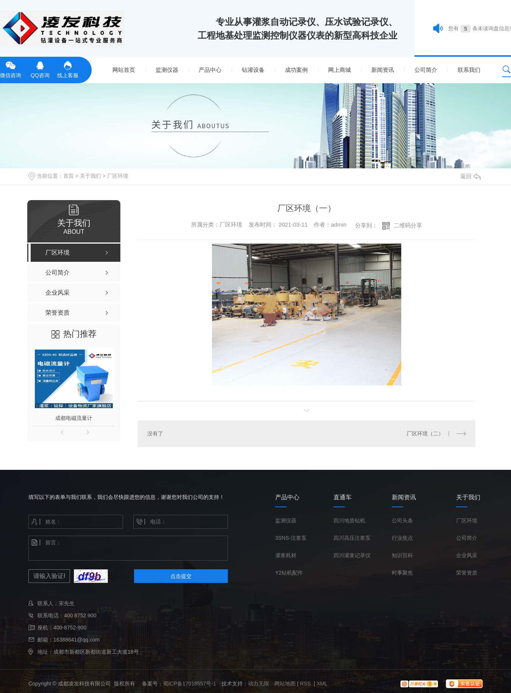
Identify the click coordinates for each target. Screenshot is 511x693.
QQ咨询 (40, 69)
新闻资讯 (382, 70)
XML (321, 684)
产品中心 (210, 70)
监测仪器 (167, 70)
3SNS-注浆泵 (291, 538)
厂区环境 (117, 176)
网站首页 (123, 70)
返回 (470, 176)
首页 (68, 176)
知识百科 (402, 555)
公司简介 (425, 70)
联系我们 (469, 70)
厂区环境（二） (425, 433)
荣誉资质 (466, 573)
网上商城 (339, 70)
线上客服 (67, 69)
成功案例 (296, 70)
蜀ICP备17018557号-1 (189, 684)
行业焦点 (402, 538)
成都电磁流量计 (73, 418)
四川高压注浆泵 (352, 538)
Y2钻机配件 (289, 573)
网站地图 (285, 684)
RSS (306, 684)
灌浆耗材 (285, 555)
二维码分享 (408, 225)
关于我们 (90, 176)
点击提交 (181, 576)
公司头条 (402, 520)
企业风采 (466, 555)
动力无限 (258, 684)
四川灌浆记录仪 (352, 555)
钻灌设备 (253, 70)
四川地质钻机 (349, 520)
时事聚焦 (402, 573)
